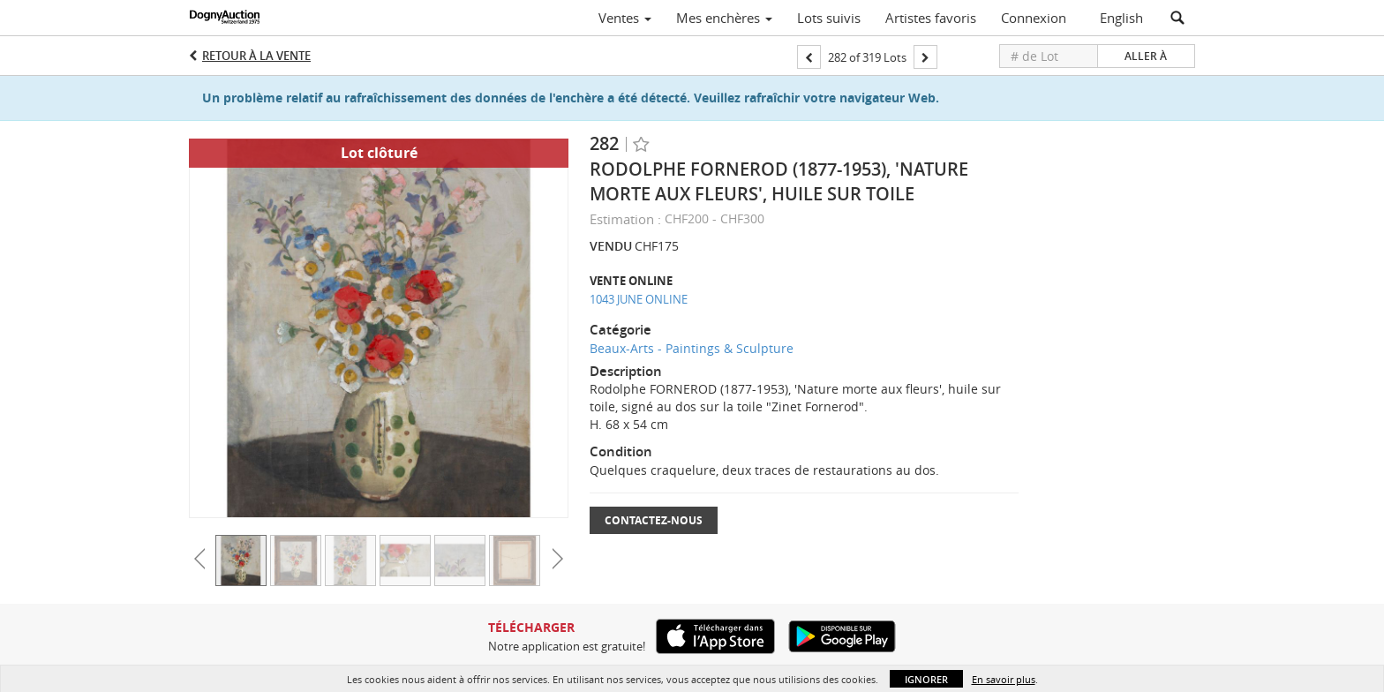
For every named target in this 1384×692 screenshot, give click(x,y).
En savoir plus (1003, 679)
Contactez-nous (654, 520)
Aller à (1145, 56)
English (1121, 17)
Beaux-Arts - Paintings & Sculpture (692, 348)
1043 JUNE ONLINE (639, 299)
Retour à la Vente (256, 56)
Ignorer (926, 679)
